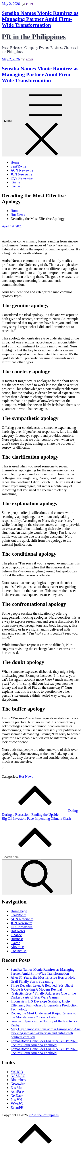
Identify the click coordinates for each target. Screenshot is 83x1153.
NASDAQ (18, 1076)
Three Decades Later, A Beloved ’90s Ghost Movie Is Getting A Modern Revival (42, 987)
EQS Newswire (22, 178)
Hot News (26, 776)
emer (29, 4)
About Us (17, 947)
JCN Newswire (21, 174)
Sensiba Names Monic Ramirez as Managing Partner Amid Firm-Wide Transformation (40, 19)
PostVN (16, 1100)
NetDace (17, 1096)
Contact (16, 186)
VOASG (17, 1103)
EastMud (17, 1088)
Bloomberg (19, 1080)
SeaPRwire (18, 166)
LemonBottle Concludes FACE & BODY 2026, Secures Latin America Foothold (44, 1043)
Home (15, 162)
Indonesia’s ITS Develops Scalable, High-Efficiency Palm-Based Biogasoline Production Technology (44, 1005)
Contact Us (19, 951)
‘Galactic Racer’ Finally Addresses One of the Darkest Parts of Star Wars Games (43, 995)
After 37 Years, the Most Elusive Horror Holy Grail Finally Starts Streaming (43, 979)
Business (17, 939)
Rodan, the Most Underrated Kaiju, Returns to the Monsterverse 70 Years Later (43, 1015)
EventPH (17, 1107)
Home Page (19, 911)
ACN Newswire (22, 170)
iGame (15, 182)
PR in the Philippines (34, 37)
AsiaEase (17, 1092)
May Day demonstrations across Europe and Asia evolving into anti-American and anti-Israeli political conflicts (45, 1033)
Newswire (18, 1084)
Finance (16, 935)
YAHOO (17, 1072)
